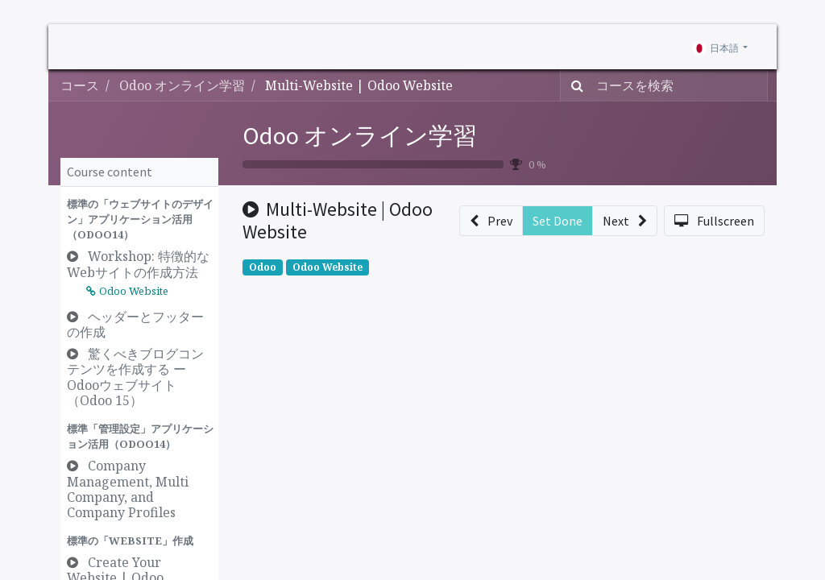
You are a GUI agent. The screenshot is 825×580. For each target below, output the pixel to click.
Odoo (262, 267)
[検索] (574, 85)
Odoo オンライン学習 (360, 135)
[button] (139, 219)
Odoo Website (327, 267)
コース (79, 85)
